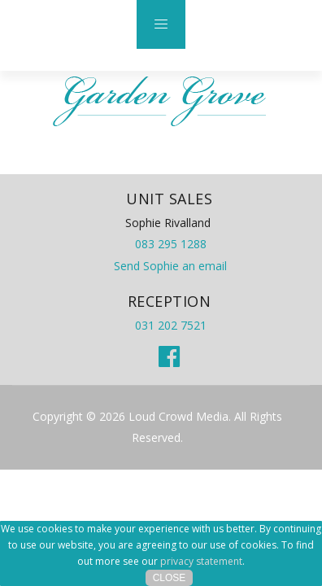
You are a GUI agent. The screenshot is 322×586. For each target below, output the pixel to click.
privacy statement (201, 561)
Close (169, 578)
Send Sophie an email (170, 265)
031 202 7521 (171, 325)
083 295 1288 (171, 243)
